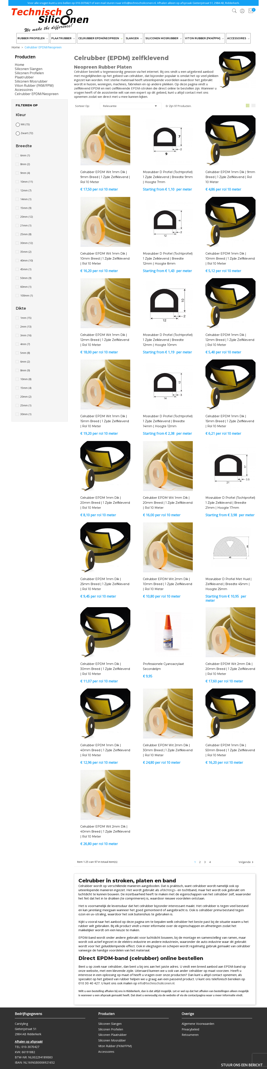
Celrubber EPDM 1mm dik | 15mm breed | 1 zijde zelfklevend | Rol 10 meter (229, 421)
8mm (25, 164)
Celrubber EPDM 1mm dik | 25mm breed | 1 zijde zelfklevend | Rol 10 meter (104, 584)
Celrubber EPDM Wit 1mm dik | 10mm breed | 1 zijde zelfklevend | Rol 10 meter (105, 258)
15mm (25, 208)
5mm (25, 353)
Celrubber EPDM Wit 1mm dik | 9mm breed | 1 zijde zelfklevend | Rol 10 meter (105, 177)
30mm (26, 243)
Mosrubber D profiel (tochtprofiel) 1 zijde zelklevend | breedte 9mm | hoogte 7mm (168, 177)
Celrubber (81, 71)
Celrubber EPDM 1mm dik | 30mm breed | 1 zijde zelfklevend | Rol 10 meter (105, 669)
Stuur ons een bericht (242, 1065)
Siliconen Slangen (28, 69)
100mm (26, 295)
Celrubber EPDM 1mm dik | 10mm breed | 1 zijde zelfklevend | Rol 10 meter (230, 258)
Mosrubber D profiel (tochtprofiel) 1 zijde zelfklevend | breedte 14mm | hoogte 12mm (168, 421)
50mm (25, 278)
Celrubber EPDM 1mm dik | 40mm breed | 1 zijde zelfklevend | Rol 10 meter (105, 750)
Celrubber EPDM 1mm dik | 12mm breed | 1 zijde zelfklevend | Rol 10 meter (229, 340)
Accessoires (24, 89)
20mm (26, 217)
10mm (26, 181)
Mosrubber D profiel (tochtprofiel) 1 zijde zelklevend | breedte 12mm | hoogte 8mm (168, 258)
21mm (25, 225)
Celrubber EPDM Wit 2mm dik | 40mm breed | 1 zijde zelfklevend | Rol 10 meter (105, 831)
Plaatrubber (24, 77)
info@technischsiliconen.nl (139, 3)
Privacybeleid (190, 1029)
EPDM (135, 88)
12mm (25, 190)
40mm (26, 260)
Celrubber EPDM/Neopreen (36, 94)
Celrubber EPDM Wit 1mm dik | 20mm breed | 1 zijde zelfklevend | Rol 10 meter (168, 503)
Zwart (27, 133)
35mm (25, 252)
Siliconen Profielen (29, 73)
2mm (25, 326)
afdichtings (167, 890)
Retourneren (190, 1035)
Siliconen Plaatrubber (112, 1035)
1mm (25, 318)
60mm (25, 287)
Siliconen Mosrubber (31, 81)
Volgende (246, 862)
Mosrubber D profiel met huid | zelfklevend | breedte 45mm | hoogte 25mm (228, 584)
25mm (25, 234)
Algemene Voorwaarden (198, 1024)
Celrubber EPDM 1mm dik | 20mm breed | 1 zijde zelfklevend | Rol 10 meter (105, 503)
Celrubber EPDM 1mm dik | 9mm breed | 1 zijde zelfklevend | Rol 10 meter (230, 177)
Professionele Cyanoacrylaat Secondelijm (163, 666)
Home (19, 64)
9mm (25, 173)
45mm (25, 269)
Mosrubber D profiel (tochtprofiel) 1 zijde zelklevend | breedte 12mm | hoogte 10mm (168, 340)
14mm (25, 199)
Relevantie (130, 105)
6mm (25, 155)
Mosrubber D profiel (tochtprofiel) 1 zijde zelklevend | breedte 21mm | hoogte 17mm (230, 503)
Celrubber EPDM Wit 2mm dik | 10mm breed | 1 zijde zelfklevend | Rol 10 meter (167, 584)
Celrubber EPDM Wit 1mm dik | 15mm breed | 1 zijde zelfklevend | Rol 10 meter (104, 421)
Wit (25, 124)
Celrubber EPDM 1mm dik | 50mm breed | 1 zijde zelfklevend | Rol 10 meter (230, 750)
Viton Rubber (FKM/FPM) (34, 85)
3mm (25, 335)
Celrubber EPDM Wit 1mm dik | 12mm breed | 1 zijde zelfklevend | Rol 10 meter (104, 340)
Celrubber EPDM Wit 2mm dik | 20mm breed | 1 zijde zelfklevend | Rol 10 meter (230, 669)
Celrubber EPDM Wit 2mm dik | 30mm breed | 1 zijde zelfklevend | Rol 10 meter (168, 750)
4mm (25, 344)
